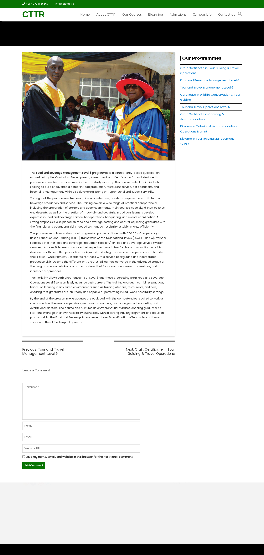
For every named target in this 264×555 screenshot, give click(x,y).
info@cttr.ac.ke (63, 4)
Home (85, 14)
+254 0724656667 (35, 4)
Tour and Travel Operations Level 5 (205, 107)
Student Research (186, 496)
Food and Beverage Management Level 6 (209, 80)
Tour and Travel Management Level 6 (206, 87)
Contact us (226, 14)
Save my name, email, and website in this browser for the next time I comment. (79, 457)
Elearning (155, 14)
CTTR (33, 14)
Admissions (178, 14)
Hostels (178, 489)
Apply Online (181, 504)
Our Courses (132, 14)
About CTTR (106, 14)
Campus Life (202, 14)
